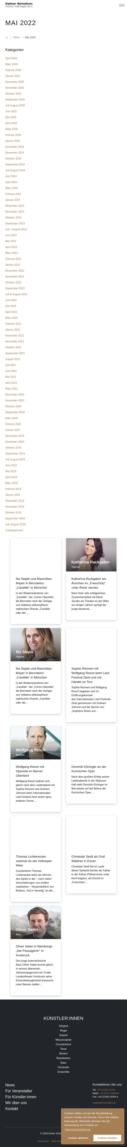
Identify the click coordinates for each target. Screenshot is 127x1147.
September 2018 (15, 518)
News (10, 1085)
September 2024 (15, 164)
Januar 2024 (12, 199)
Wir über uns (16, 1103)
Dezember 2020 (14, 394)
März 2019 (11, 483)
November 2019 (14, 441)
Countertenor (63, 1044)
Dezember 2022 (14, 270)
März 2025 (11, 129)
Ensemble (63, 1071)
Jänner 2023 (12, 264)
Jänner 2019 (12, 494)
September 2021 (15, 353)
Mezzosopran (63, 1039)
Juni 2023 (11, 235)
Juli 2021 (10, 365)
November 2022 (14, 276)
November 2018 (14, 506)
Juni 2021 (11, 371)
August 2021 (12, 359)
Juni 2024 (11, 176)
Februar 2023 (13, 258)
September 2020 (15, 412)
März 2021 (11, 388)
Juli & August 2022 (16, 294)
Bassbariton (64, 1058)
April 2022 (11, 312)
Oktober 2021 (13, 347)
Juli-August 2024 (15, 170)
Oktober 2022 (13, 282)
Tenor (63, 1049)
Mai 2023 (10, 241)
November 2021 (14, 341)
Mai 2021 (10, 376)
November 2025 (14, 87)
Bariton (63, 1053)
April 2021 (11, 382)
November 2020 (14, 400)
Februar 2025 (13, 135)
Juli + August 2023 (16, 229)
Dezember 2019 (14, 435)
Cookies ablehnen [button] (78, 1138)
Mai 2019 (10, 471)
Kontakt (11, 1109)
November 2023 (14, 211)
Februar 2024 (13, 194)
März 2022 (11, 317)
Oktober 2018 (13, 512)
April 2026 (11, 58)
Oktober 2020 (13, 406)
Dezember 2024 (14, 146)
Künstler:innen (63, 1018)
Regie (63, 1030)
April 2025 (11, 123)
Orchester (63, 1067)
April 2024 (11, 182)
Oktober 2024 (13, 158)
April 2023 (11, 247)
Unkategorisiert (14, 530)
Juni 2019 (11, 465)
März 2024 (11, 188)
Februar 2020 (13, 424)
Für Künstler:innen (20, 1097)
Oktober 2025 (13, 93)
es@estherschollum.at (104, 1102)
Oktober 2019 (13, 447)
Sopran (63, 1035)
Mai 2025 (10, 117)
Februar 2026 (13, 70)
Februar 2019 (13, 489)
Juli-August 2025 (15, 105)
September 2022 (15, 288)
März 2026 (11, 64)
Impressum (43, 1141)
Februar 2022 (13, 323)
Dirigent (63, 1026)
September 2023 (15, 223)
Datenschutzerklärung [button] (77, 1129)
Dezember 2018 (14, 500)
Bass (63, 1062)
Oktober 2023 (13, 217)
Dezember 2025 (14, 81)
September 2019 (15, 453)
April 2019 (11, 477)
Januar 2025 (12, 140)
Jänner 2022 (12, 329)
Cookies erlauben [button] (107, 1138)
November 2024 (14, 152)
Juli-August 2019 (15, 459)
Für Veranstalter (18, 1091)
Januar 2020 (12, 430)
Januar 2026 (12, 76)
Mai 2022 (10, 306)
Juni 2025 (11, 111)
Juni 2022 (11, 300)
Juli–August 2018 (15, 524)
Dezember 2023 (14, 205)
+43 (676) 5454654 (109, 1093)
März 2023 (11, 253)
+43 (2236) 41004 (106, 1089)
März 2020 (11, 418)
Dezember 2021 (14, 335)
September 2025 (15, 99)
